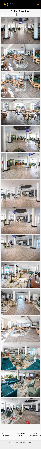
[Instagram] (5, 434)
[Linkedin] (5, 435)
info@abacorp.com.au (35, 435)
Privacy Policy (28, 443)
